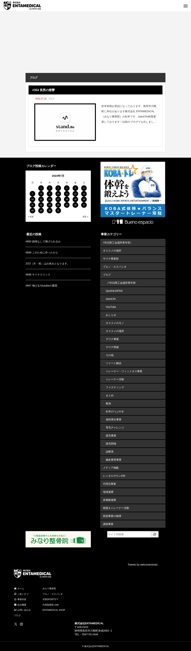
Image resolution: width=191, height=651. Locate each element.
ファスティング (115, 387)
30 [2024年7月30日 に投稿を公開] (49, 210)
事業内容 (20, 599)
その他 (110, 355)
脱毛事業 (111, 435)
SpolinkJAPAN (114, 290)
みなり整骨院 (49, 588)
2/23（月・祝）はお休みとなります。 (48, 263)
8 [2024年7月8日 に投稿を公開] (41, 194)
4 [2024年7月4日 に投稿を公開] (66, 188)
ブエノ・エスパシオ (114, 266)
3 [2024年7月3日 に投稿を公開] (58, 188)
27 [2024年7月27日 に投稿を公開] (84, 205)
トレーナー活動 (115, 379)
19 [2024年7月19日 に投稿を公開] (75, 199)
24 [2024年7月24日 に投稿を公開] (58, 205)
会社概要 (20, 604)
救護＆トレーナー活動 (116, 507)
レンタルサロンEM (114, 475)
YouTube (111, 306)
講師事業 (108, 524)
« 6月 (31, 216)
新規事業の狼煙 (112, 515)
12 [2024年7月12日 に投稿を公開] (75, 194)
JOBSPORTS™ (50, 599)
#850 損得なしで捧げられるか (43, 241)
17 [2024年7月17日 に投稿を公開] (58, 199)
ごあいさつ (21, 594)
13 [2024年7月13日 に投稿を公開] (84, 194)
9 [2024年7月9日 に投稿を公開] (49, 194)
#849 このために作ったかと (42, 252)
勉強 (108, 403)
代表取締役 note (51, 604)
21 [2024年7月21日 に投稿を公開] (32, 205)
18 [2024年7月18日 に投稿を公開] (67, 199)
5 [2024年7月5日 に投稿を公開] (75, 188)
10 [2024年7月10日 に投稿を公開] (58, 194)
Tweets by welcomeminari (143, 564)
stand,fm (111, 298)
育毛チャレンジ (115, 427)
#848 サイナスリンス (38, 274)
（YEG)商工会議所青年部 (121, 282)
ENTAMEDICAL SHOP (54, 610)
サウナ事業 (112, 339)
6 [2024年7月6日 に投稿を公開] (83, 188)
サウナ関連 (112, 347)
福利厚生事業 (113, 419)
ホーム (19, 588)
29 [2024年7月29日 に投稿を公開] (41, 210)
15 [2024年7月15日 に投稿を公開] (41, 199)
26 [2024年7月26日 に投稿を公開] (75, 205)
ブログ (51, 98)
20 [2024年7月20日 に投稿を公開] (84, 199)
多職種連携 (109, 499)
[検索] (155, 534)
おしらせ (111, 314)
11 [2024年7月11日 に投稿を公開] (67, 194)
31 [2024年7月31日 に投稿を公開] (58, 210)
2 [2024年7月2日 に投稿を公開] (49, 188)
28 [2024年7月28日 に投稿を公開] (32, 210)
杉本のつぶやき (115, 411)
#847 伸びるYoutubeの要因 (41, 285)
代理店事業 (109, 483)
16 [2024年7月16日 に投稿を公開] (49, 199)
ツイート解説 (113, 363)
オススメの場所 (112, 250)
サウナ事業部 (111, 258)
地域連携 (108, 491)
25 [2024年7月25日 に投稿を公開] (67, 205)
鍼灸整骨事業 (113, 459)
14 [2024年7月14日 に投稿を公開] (32, 199)
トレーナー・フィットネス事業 (124, 371)
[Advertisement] (95, 45)
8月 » (85, 216)
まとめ (110, 395)
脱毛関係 (111, 443)
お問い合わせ (22, 610)
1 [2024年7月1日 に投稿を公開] (41, 188)
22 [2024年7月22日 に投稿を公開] (41, 205)
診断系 (110, 451)
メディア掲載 (111, 467)
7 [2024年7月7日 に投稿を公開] (32, 194)
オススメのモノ (115, 322)
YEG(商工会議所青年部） (118, 242)
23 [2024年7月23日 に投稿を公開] (49, 205)
